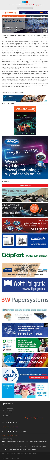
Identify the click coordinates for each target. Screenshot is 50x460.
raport (45, 441)
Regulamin (29, 453)
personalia (41, 441)
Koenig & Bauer (40, 444)
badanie (14, 449)
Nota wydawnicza (20, 453)
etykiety (31, 441)
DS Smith (21, 446)
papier (28, 446)
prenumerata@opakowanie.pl (11, 435)
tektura (44, 444)
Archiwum (18, 16)
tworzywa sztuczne (20, 444)
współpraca (29, 444)
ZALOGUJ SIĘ (11, 4)
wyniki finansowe (19, 449)
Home (4, 16)
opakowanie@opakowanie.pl (35, 418)
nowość (33, 446)
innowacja (3, 449)
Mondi (25, 444)
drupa (40, 446)
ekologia (23, 441)
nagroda (9, 446)
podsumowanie (8, 449)
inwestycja (27, 441)
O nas (8, 16)
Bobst (23, 446)
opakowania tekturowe (27, 449)
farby (31, 446)
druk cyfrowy (36, 441)
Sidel (26, 446)
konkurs (36, 444)
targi (17, 441)
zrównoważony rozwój (11, 441)
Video (13, 16)
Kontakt (23, 16)
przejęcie (3, 444)
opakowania (4, 441)
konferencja (17, 446)
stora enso (34, 449)
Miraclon (37, 446)
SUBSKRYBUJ (18, 4)
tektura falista (4, 446)
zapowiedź (12, 446)
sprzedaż (44, 446)
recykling (20, 441)
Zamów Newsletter (25, 185)
